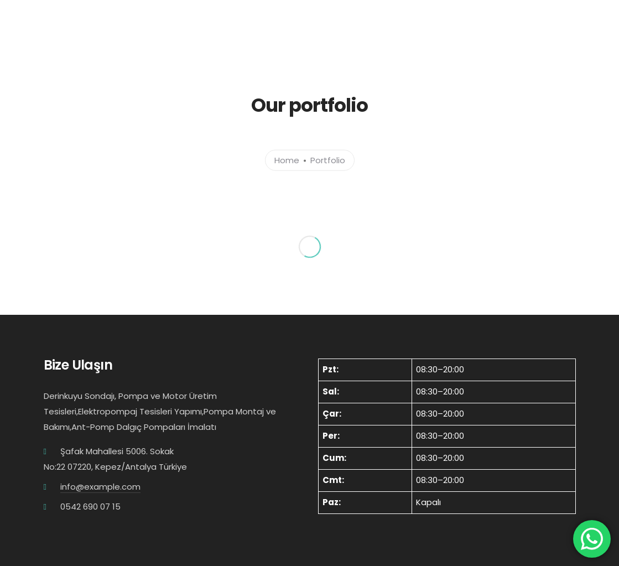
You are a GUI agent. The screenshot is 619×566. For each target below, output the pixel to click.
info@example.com (100, 486)
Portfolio (327, 159)
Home (286, 159)
